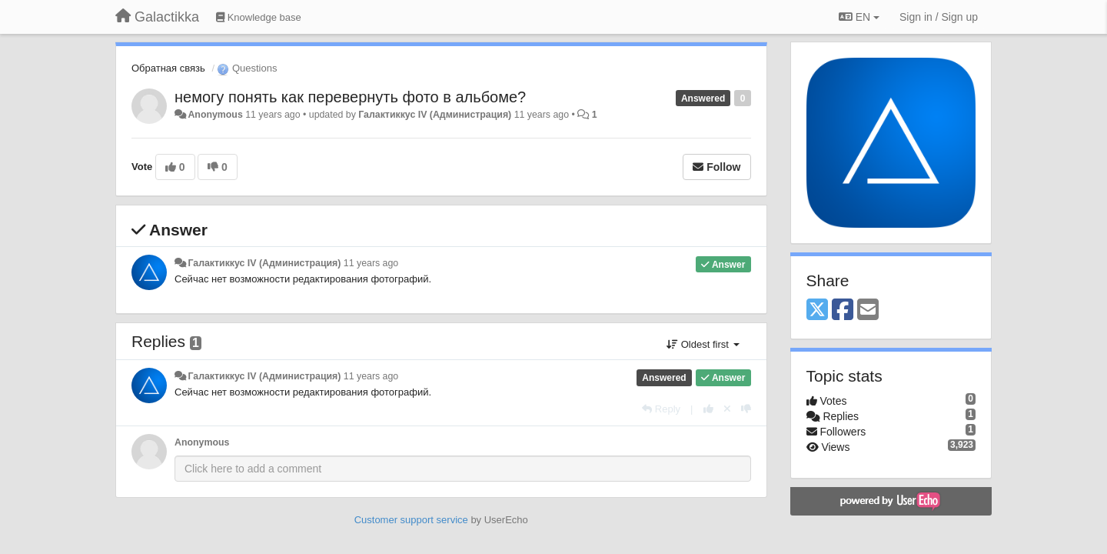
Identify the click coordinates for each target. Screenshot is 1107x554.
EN (859, 17)
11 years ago (371, 263)
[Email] (868, 310)
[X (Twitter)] (817, 310)
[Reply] (661, 409)
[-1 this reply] (746, 409)
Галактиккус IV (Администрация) (434, 114)
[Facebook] (842, 310)
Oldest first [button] (703, 344)
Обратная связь (168, 68)
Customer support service (411, 520)
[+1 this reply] (708, 409)
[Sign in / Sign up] (938, 17)
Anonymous (215, 114)
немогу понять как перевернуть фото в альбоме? (350, 96)
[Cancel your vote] (727, 409)
